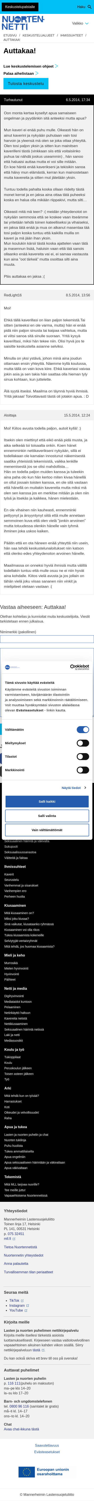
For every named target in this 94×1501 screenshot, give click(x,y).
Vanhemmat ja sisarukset (21, 885)
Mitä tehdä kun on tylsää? (21, 1096)
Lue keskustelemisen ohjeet (30, 66)
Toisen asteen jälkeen (19, 1074)
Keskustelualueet (38, 35)
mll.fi (7, 1238)
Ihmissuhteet (71, 35)
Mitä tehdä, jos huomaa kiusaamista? (29, 946)
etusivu (10, 35)
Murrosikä (11, 963)
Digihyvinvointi (14, 996)
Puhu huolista (13, 1145)
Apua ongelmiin (14, 1157)
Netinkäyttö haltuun (17, 1013)
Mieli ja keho (14, 955)
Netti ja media (15, 988)
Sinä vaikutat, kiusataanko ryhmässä (29, 924)
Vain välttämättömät (47, 830)
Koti (7, 1107)
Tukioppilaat (12, 1057)
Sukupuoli (11, 846)
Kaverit (9, 874)
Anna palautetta (16, 1263)
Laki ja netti (12, 1035)
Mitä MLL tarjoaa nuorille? (21, 1184)
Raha (8, 1118)
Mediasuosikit (13, 1040)
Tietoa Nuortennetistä (20, 1247)
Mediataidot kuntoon (18, 1001)
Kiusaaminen (15, 905)
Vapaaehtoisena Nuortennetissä (25, 1195)
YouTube (16, 1310)
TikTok (14, 1300)
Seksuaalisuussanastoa (20, 852)
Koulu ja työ (14, 1049)
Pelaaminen (12, 1007)
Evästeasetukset (47, 1452)
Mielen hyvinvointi (16, 968)
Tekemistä (12, 1177)
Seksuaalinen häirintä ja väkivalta (26, 841)
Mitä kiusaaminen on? (19, 913)
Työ (6, 1079)
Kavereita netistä (15, 1018)
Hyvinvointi (11, 974)
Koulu (8, 1062)
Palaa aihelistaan (21, 73)
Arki (7, 1088)
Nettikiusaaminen (16, 1024)
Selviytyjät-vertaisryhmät (20, 941)
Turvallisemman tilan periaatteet (28, 1272)
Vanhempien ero (15, 891)
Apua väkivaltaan (16, 1168)
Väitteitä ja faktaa (16, 858)
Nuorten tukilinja (15, 1140)
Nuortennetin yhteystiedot (23, 1255)
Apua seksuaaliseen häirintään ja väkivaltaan (34, 1162)
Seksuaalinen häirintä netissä (24, 1029)
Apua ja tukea (15, 1127)
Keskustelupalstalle (20, 7)
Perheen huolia (14, 896)
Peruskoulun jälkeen (18, 1068)
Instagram (17, 1305)
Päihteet (9, 979)
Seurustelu (11, 880)
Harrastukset (12, 1101)
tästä (36, 1350)
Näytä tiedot (71, 788)
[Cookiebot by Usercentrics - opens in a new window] (70, 667)
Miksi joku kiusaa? (16, 918)
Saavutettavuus (47, 1445)
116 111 (14, 1383)
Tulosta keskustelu (26, 83)
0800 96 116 (19, 1406)
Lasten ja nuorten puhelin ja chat (26, 1134)
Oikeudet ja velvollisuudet (21, 1112)
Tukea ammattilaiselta (19, 1151)
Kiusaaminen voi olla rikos (22, 929)
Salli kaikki (47, 801)
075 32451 (16, 1234)
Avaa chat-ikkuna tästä (21, 1429)
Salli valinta (47, 816)
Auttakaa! (11, 40)
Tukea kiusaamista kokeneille (24, 935)
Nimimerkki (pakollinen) (18, 632)
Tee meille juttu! (14, 1190)
